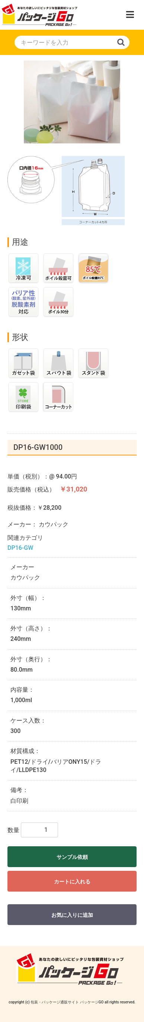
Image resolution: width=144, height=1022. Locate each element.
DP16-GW (20, 547)
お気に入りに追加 (72, 915)
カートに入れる (72, 882)
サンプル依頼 (72, 857)
